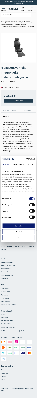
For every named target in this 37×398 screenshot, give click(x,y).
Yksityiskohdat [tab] (18, 164)
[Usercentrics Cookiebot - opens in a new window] (26, 159)
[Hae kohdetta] (16, 15)
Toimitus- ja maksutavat (11, 337)
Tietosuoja (4, 295)
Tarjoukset (4, 278)
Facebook (4, 370)
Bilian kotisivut (5, 301)
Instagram (4, 373)
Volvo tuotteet (6, 272)
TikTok (3, 379)
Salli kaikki (18, 226)
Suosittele (26, 110)
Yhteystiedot (5, 298)
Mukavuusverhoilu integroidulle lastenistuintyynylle (14, 72)
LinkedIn (3, 376)
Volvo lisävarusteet (7, 262)
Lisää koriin (18, 100)
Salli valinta (19, 232)
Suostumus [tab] (6, 164)
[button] (3, 9)
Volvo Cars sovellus (7, 275)
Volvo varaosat (6, 269)
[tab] (6, 116)
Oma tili (23, 10)
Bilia (3, 258)
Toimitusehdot (5, 292)
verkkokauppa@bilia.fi (16, 331)
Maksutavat (5, 288)
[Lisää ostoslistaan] (10, 110)
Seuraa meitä (7, 366)
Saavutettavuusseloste (8, 304)
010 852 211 (10, 328)
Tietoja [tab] (30, 164)
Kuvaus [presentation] (6, 116)
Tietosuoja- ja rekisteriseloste (21, 388)
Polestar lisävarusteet (8, 265)
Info (2, 284)
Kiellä (18, 238)
